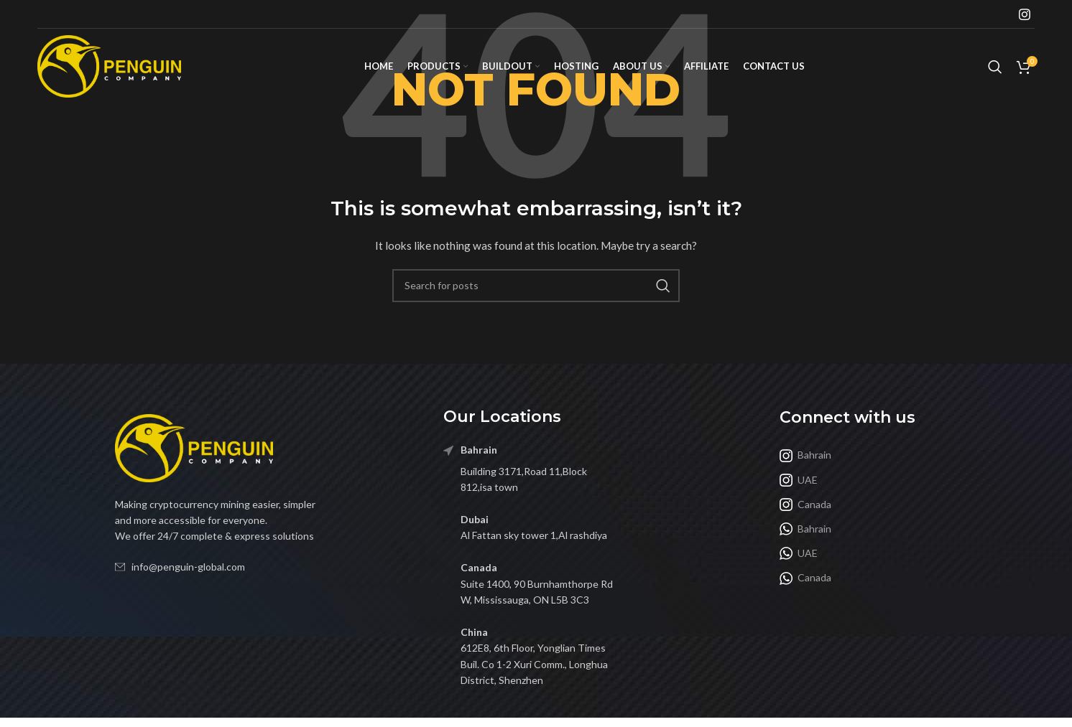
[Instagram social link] (1025, 14)
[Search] (995, 66)
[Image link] (194, 447)
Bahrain (805, 455)
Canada (805, 504)
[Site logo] (109, 65)
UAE (799, 480)
